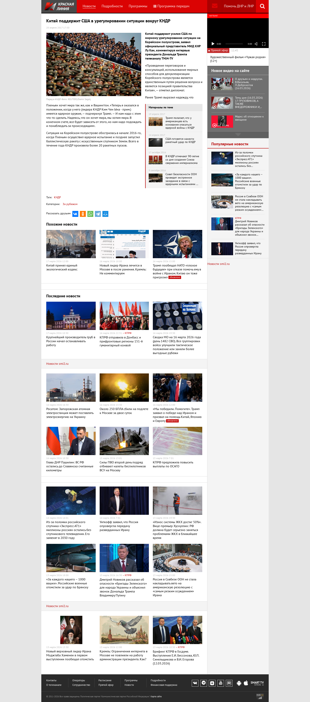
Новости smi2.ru (57, 364)
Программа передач (171, 6)
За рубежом (70, 204)
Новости (89, 6)
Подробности (112, 6)
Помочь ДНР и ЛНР (239, 6)
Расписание (105, 680)
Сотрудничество (81, 685)
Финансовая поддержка (164, 685)
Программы (138, 6)
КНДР (57, 197)
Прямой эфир (105, 685)
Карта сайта (156, 696)
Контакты (51, 680)
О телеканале (53, 685)
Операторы (78, 680)
